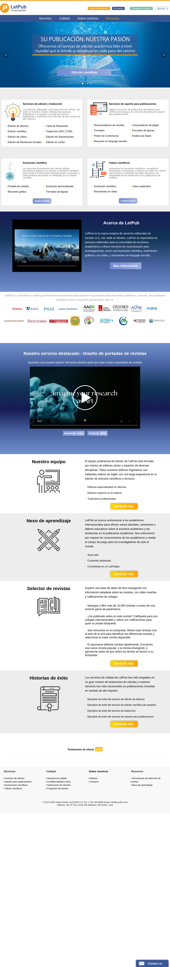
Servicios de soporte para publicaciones (132, 104)
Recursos (112, 18)
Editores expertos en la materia (104, 493)
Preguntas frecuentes (57, 788)
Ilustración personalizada (59, 186)
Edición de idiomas (18, 126)
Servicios (45, 18)
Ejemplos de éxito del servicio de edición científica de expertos (121, 705)
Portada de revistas (18, 186)
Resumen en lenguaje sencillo (110, 141)
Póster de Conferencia (106, 136)
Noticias (93, 778)
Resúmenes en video (105, 191)
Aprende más (73, 433)
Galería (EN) (41, 201)
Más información (125, 266)
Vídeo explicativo (141, 186)
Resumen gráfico (17, 191)
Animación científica (105, 186)
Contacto (93, 781)
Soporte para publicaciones (18, 781)
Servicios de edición (14, 778)
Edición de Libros (17, 136)
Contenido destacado (99, 560)
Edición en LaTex (55, 142)
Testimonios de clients (81, 749)
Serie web (92, 555)
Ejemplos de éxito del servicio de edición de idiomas (116, 699)
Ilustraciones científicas (16, 785)
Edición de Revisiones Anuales (25, 142)
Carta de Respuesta (57, 126)
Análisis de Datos (141, 136)
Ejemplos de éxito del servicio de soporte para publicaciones (120, 716)
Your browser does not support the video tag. (47, 245)
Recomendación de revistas (109, 125)
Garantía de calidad (57, 778)
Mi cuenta (118, 8)
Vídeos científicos (119, 163)
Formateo (99, 130)
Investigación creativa (141, 8)
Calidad (64, 18)
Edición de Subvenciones (60, 136)
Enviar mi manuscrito (99, 8)
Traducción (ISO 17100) (59, 131)
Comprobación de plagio (145, 125)
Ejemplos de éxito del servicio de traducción (111, 711)
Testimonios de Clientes (59, 785)
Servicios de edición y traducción (42, 104)
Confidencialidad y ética (59, 781)
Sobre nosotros (87, 18)
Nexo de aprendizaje (142, 785)
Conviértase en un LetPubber (103, 566)
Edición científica (84, 72)
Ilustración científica (35, 163)
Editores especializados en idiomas (106, 487)
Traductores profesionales (101, 499)
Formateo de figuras (143, 130)
